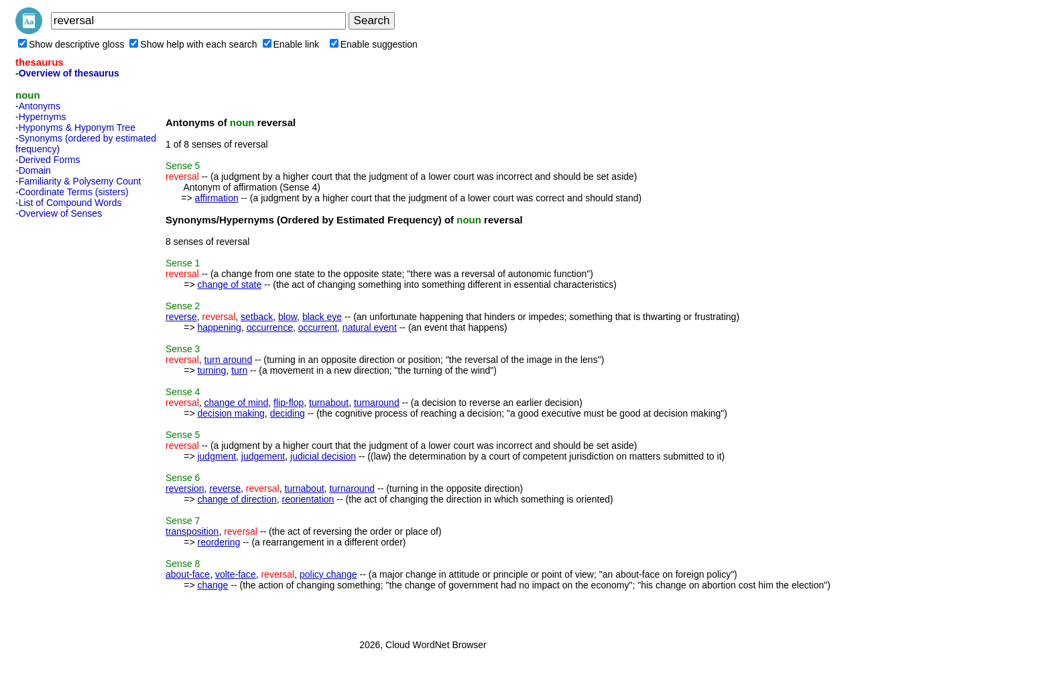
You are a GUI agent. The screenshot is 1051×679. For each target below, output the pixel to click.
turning (211, 370)
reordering (218, 542)
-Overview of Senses (58, 213)
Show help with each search (193, 44)
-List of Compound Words (68, 202)
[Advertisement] (69, 424)
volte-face (235, 574)
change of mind (236, 402)
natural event (370, 327)
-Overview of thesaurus (67, 73)
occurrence (270, 327)
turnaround (376, 402)
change (212, 585)
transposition (192, 531)
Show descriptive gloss (71, 44)
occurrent (317, 327)
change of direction (236, 499)
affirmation (217, 198)
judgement (263, 456)
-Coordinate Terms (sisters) (72, 192)
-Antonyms (37, 106)
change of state (229, 284)
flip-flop (288, 402)
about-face (188, 574)
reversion (185, 488)
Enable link (291, 44)
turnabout (329, 402)
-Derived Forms (47, 159)
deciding (287, 413)
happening (219, 327)
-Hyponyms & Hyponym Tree (75, 127)
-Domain (33, 170)
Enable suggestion (374, 44)
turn (239, 370)
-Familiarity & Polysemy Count (78, 181)
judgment (216, 456)
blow (287, 316)
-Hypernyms (40, 116)
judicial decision (323, 456)
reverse (181, 316)
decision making (230, 413)
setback (257, 316)
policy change (328, 574)
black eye (322, 316)
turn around (228, 359)
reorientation (308, 499)
